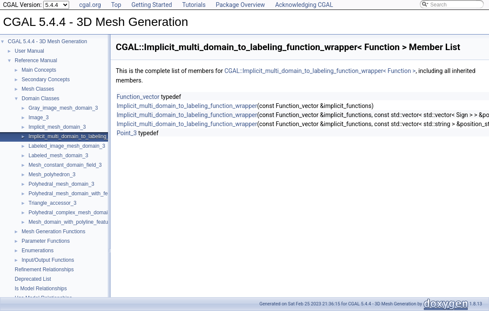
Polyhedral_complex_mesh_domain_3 (72, 212)
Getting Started (151, 4)
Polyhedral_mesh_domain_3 (61, 184)
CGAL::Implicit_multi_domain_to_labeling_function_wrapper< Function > (320, 70)
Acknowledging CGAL (304, 4)
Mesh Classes (38, 89)
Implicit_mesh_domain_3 (57, 127)
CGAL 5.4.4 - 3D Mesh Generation (47, 41)
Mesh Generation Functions (53, 231)
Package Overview (240, 4)
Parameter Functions (46, 241)
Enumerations (38, 251)
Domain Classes (40, 98)
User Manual (29, 51)
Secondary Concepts (46, 79)
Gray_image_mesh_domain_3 (63, 108)
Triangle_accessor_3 (52, 203)
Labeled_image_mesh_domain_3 (67, 146)
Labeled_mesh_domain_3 (58, 155)
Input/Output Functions (48, 260)
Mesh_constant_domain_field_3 (65, 165)
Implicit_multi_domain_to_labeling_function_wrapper (89, 136)
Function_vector (138, 96)
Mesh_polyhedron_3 (52, 174)
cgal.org (90, 4)
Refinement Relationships (44, 270)
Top (116, 4)
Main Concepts (39, 70)
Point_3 (127, 133)
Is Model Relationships (41, 289)
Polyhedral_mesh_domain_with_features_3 (78, 193)
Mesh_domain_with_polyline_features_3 (75, 222)
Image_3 (39, 117)
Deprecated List (33, 279)
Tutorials (194, 4)
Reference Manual (36, 60)
